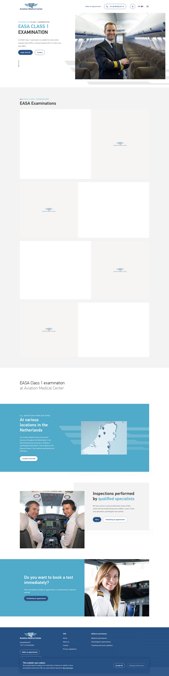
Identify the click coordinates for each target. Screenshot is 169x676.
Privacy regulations (70, 649)
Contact (39, 52)
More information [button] (68, 668)
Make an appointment (93, 6)
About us (66, 642)
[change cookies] (136, 665)
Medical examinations (99, 638)
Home (65, 638)
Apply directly (25, 52)
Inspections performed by (110, 498)
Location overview (28, 461)
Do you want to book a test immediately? (44, 582)
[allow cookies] (119, 665)
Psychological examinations (101, 642)
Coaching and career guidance (102, 645)
